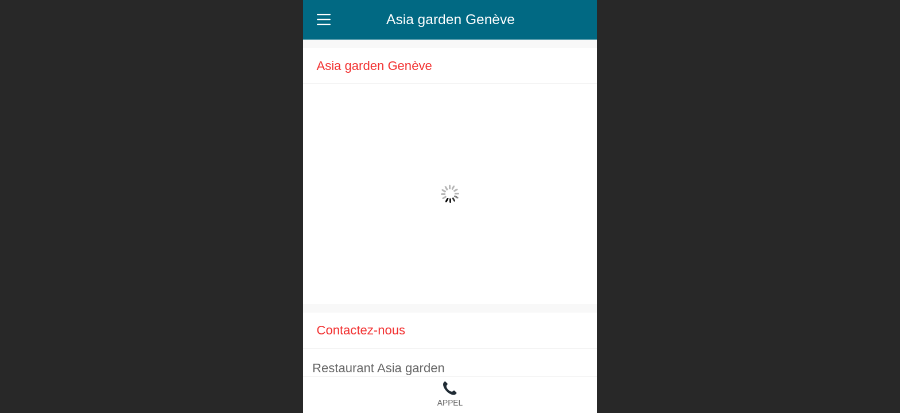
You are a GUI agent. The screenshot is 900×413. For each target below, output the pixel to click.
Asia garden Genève (450, 19)
